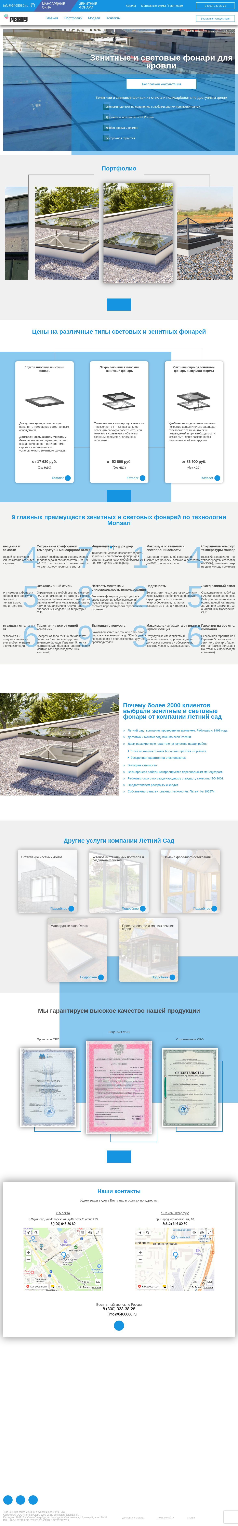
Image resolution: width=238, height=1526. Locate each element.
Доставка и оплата (133, 1517)
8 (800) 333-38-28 (215, 5)
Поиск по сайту (165, 1517)
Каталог (131, 5)
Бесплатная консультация (215, 18)
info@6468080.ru (15, 5)
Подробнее (62, 904)
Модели (94, 18)
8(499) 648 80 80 (63, 1219)
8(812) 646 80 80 (174, 1219)
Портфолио (73, 18)
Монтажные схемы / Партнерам (162, 5)
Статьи (191, 1517)
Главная (51, 18)
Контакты (113, 18)
